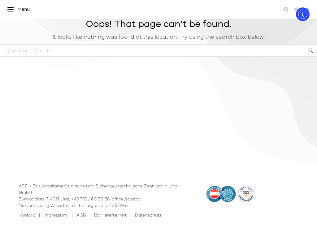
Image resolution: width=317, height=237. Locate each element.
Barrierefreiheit (110, 215)
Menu (18, 9)
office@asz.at (126, 199)
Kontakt (27, 215)
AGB (81, 215)
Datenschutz (148, 215)
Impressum (55, 215)
